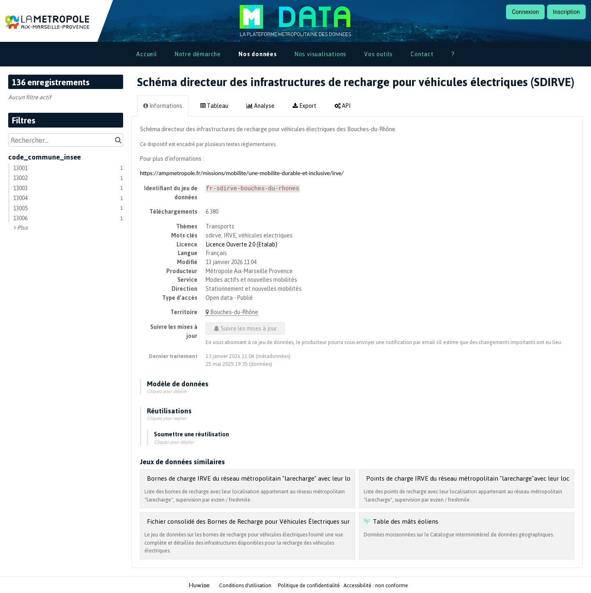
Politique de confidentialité (309, 585)
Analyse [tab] (260, 105)
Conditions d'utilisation (246, 585)
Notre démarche (198, 53)
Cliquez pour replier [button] (166, 418)
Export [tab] (304, 105)
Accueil (146, 53)
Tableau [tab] (214, 105)
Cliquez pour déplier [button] (167, 391)
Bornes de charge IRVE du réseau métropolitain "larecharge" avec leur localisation (262, 478)
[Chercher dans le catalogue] (118, 140)
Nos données (257, 53)
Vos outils (378, 53)
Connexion (525, 12)
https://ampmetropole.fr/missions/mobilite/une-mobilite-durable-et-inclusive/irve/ (242, 173)
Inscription (566, 12)
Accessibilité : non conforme (376, 585)
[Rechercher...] (65, 140)
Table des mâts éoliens (405, 521)
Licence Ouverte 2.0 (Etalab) (241, 244)
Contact (422, 53)
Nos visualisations (320, 53)
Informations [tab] (162, 105)
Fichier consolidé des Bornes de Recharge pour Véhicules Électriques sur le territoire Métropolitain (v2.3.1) (296, 521)
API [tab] (342, 105)
